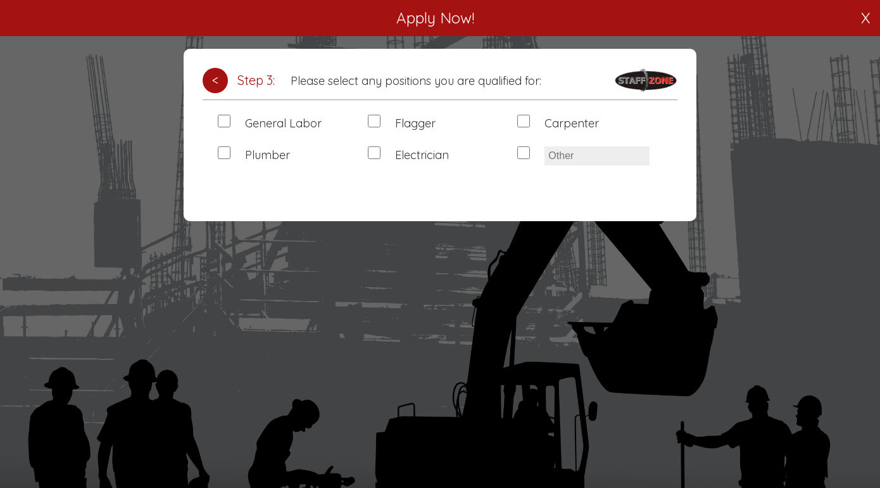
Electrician (422, 155)
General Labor (283, 123)
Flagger (415, 123)
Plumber (267, 155)
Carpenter (571, 123)
